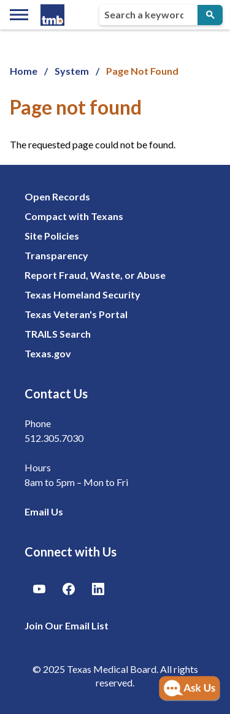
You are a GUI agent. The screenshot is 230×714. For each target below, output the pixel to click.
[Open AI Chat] (189, 689)
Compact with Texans (74, 216)
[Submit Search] (210, 15)
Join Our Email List (67, 625)
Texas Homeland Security (82, 294)
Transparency (56, 255)
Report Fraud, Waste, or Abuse (95, 275)
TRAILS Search (58, 334)
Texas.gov (48, 353)
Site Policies (52, 235)
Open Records (57, 196)
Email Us (44, 511)
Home (23, 71)
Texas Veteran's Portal (76, 314)
